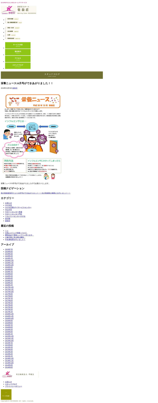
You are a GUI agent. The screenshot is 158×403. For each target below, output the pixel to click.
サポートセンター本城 (13, 212)
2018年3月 (9, 280)
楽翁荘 (14, 88)
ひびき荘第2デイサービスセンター (18, 207)
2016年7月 (9, 325)
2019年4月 (9, 252)
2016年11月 (9, 316)
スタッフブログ (11, 384)
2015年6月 (9, 345)
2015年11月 (9, 338)
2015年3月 (9, 352)
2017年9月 (9, 294)
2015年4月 (9, 349)
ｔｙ (7, 231)
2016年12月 (9, 314)
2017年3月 (9, 307)
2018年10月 (9, 265)
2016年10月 (9, 318)
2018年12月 (9, 260)
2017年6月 (9, 300)
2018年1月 (9, 285)
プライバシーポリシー (13, 386)
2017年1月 (9, 312)
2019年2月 (9, 256)
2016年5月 (9, 329)
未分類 (7, 218)
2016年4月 (9, 332)
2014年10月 (9, 363)
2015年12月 (9, 336)
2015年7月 (9, 343)
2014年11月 (9, 361)
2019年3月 (9, 254)
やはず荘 (8, 210)
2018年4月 (9, 278)
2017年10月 (9, 292)
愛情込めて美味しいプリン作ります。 (19, 235)
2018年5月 (9, 276)
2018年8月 (9, 269)
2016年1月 (9, 334)
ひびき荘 (8, 205)
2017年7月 (9, 298)
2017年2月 (9, 309)
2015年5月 (9, 347)
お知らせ (8, 203)
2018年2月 (9, 283)
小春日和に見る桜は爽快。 (15, 237)
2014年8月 (9, 367)
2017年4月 (9, 305)
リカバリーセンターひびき (15, 216)
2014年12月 (9, 358)
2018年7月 (9, 272)
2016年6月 (9, 327)
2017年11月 (9, 289)
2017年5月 (9, 303)
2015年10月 (9, 341)
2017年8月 (9, 296)
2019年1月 (9, 258)
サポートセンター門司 (13, 214)
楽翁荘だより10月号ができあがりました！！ (21, 193)
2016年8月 (9, 323)
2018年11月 (9, 263)
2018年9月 (9, 267)
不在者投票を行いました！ (15, 239)
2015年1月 (9, 356)
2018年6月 (9, 274)
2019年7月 (9, 249)
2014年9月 (9, 365)
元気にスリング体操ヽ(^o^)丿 (16, 233)
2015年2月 (9, 354)
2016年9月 (9, 321)
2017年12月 (9, 287)
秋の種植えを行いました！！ (56, 193)
